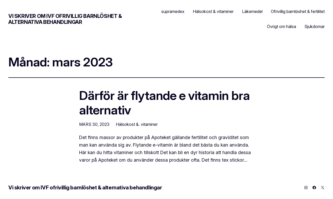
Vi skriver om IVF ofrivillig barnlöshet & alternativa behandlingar (65, 19)
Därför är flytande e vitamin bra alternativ (164, 102)
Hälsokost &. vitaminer (137, 124)
